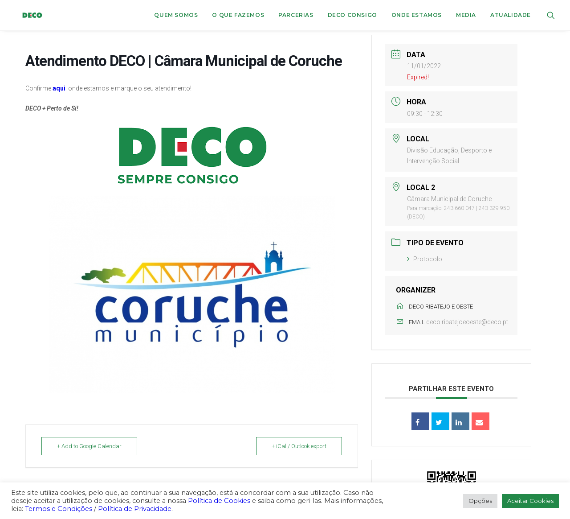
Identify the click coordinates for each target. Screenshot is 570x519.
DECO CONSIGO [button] (352, 15)
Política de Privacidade (134, 509)
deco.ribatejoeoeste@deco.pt (467, 321)
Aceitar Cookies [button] (530, 500)
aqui (59, 88)
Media (466, 15)
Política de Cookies (219, 501)
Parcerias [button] (295, 15)
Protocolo (424, 259)
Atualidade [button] (510, 15)
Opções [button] (480, 500)
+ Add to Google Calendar (89, 446)
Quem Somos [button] (176, 15)
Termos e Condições (58, 509)
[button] (551, 15)
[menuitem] (176, 15)
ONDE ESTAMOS (416, 15)
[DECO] (25, 15)
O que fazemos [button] (238, 15)
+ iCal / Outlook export (299, 446)
